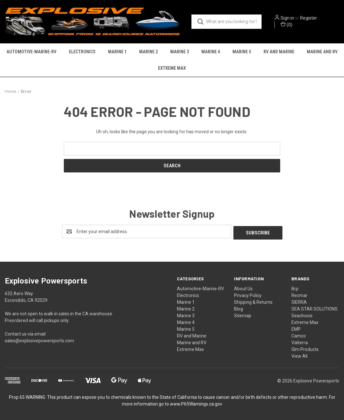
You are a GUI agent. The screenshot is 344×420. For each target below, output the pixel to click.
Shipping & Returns (253, 301)
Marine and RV (322, 52)
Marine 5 (241, 52)
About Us (243, 287)
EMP (296, 328)
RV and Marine (279, 52)
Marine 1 (117, 52)
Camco (298, 334)
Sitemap (242, 314)
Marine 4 (210, 52)
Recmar (299, 294)
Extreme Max (172, 68)
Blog (238, 308)
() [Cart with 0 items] (287, 25)
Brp (294, 287)
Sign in (288, 18)
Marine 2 (148, 52)
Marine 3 (179, 52)
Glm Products (305, 348)
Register (309, 18)
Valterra (299, 341)
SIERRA (299, 301)
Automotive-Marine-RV (31, 52)
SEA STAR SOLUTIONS (314, 308)
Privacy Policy (248, 294)
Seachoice (302, 314)
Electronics (82, 52)
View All (299, 355)
